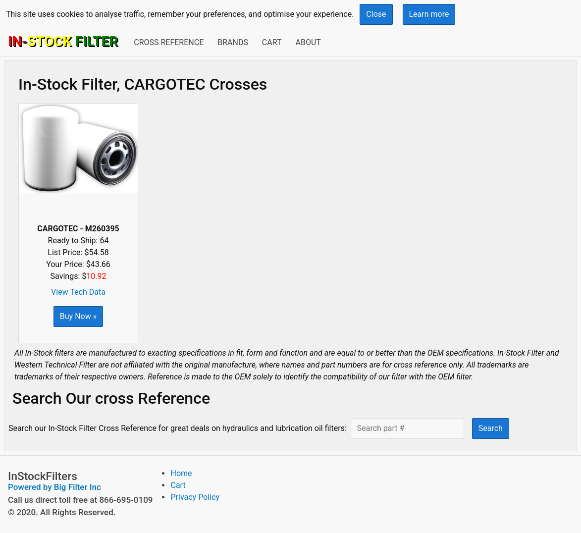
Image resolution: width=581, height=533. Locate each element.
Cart (272, 42)
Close (376, 14)
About (307, 42)
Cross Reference (169, 42)
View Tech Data (78, 292)
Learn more (429, 14)
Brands (232, 42)
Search (490, 428)
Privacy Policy (194, 497)
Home (181, 473)
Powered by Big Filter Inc (54, 487)
